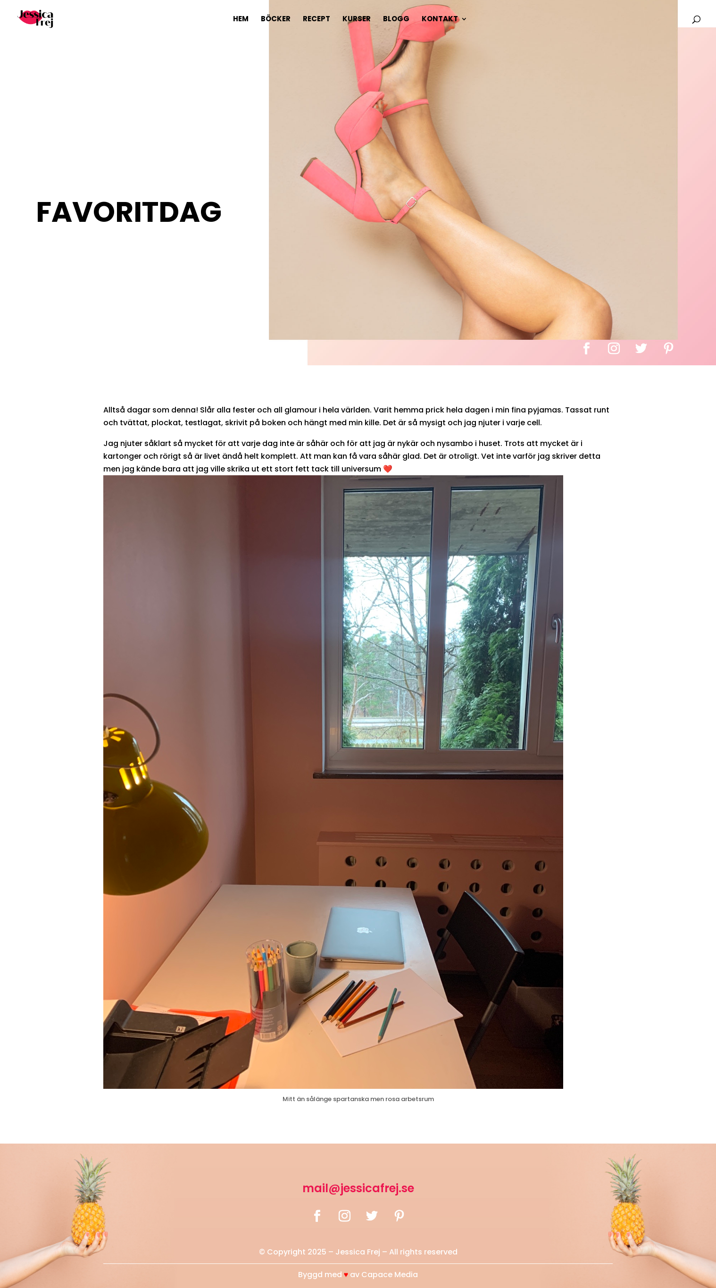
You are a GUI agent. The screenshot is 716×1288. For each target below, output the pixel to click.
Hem (241, 20)
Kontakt (440, 20)
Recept (316, 20)
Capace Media (389, 1274)
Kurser (356, 20)
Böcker (276, 20)
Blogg (396, 20)
